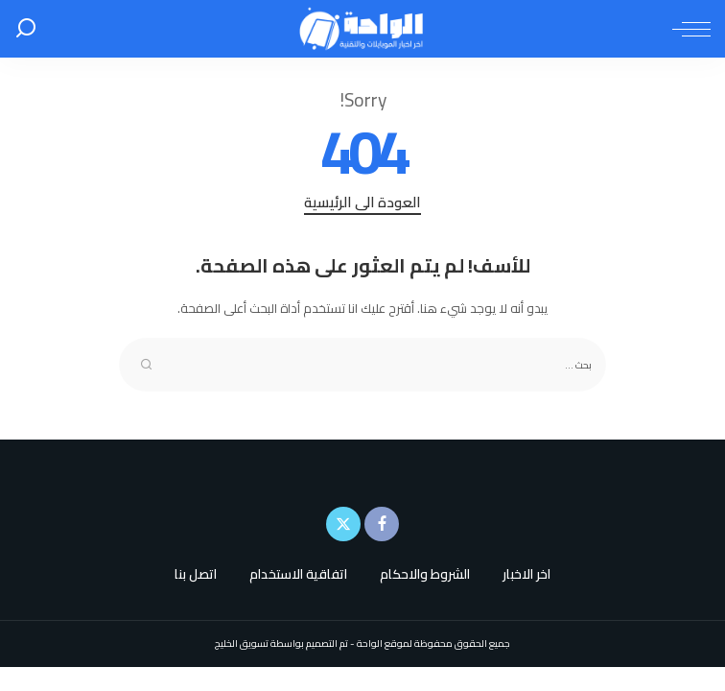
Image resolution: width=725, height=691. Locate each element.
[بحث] (25, 29)
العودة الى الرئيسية (362, 204)
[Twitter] (343, 524)
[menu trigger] (687, 29)
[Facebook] (381, 524)
